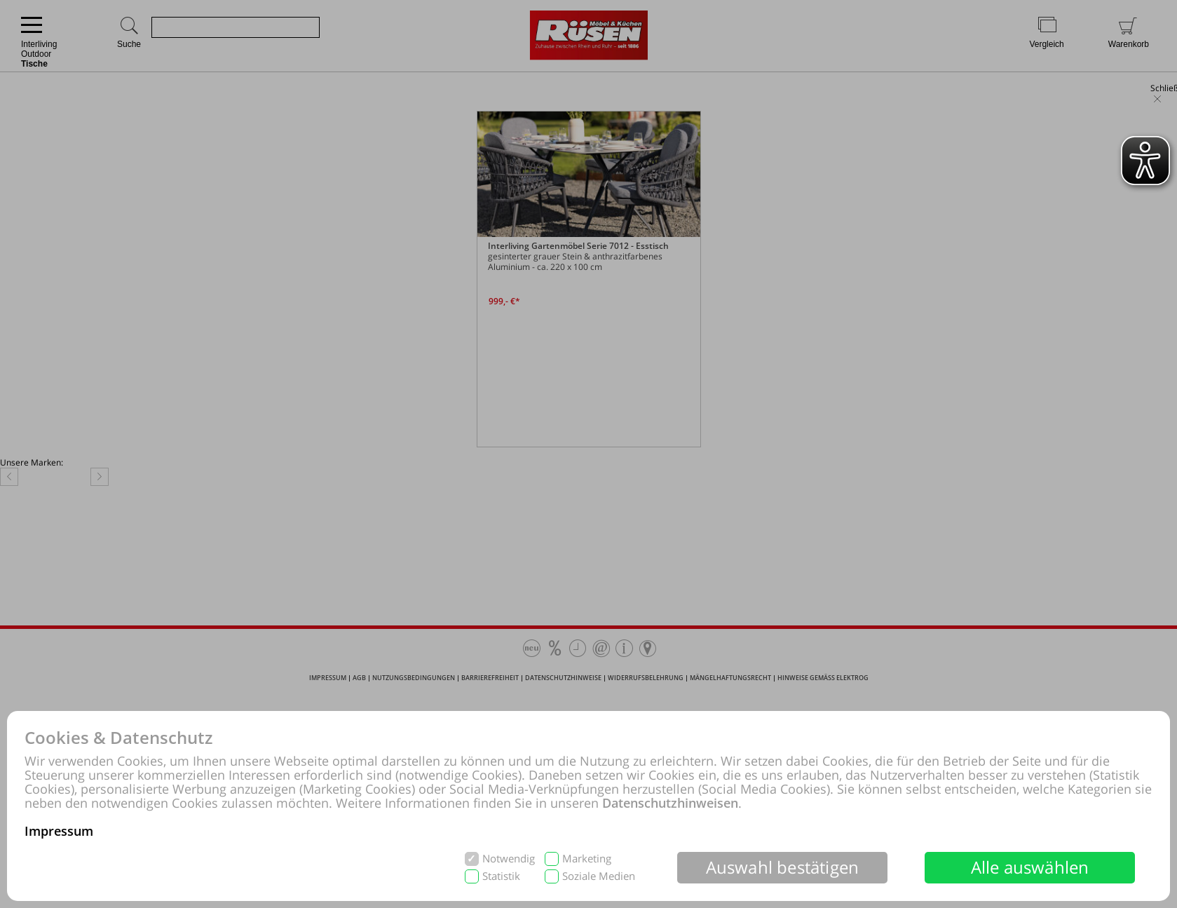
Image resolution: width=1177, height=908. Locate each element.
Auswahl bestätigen (782, 867)
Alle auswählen (1030, 867)
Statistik (501, 876)
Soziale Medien (598, 876)
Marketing (586, 858)
